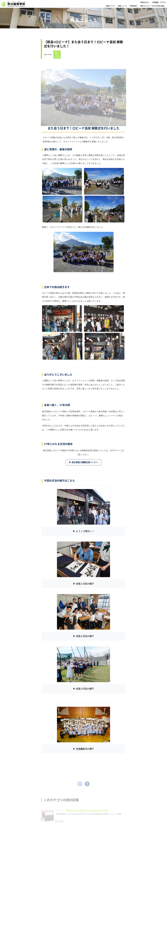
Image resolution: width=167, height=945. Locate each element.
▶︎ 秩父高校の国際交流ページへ (83, 462)
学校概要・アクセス (159, 2)
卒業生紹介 (133, 6)
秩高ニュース (122, 6)
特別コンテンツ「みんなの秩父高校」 (153, 6)
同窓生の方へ (144, 2)
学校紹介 (57, 56)
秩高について (110, 6)
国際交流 (57, 54)
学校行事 (57, 58)
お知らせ (57, 52)
